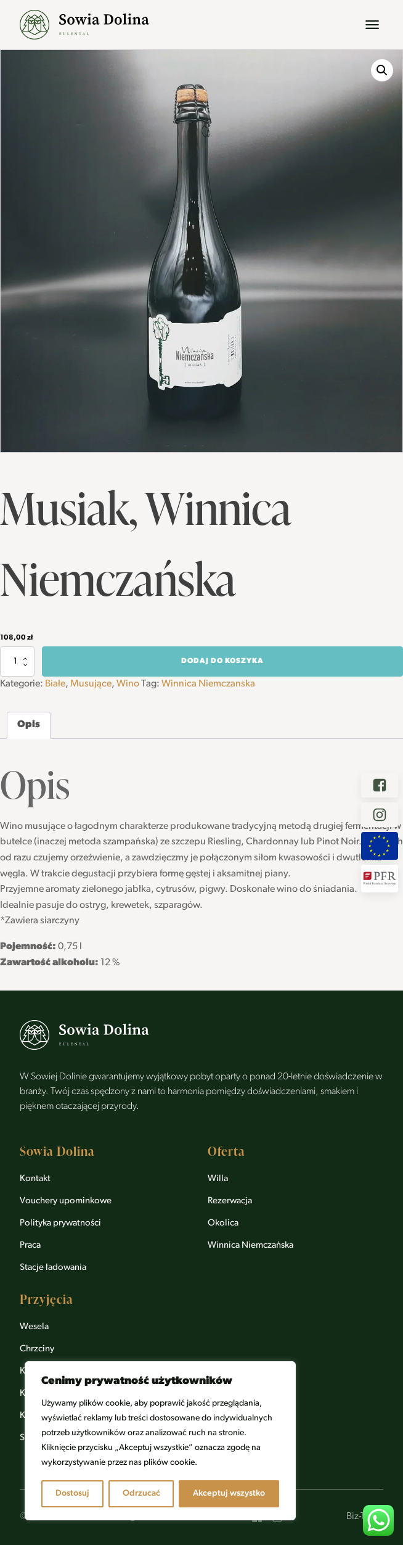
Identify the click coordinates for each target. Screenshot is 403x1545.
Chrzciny (37, 1349)
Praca (30, 1245)
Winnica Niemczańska (250, 1245)
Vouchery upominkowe (66, 1201)
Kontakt (35, 1179)
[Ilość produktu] (17, 661)
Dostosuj (72, 1493)
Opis (28, 725)
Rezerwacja (230, 1201)
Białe (55, 684)
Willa (218, 1179)
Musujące (91, 684)
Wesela (34, 1327)
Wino (127, 684)
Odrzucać (141, 1493)
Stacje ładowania (53, 1267)
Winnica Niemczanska (208, 684)
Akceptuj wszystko (229, 1493)
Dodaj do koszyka (222, 661)
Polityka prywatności (60, 1223)
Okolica (223, 1223)
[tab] (29, 725)
